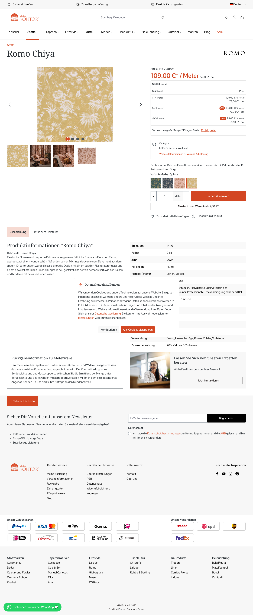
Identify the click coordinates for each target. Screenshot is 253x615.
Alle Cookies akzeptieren (138, 330)
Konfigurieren (108, 330)
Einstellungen (86, 318)
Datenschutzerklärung (108, 313)
